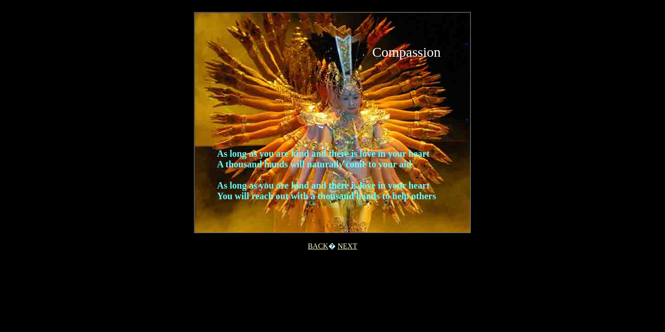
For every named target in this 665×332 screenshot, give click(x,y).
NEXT (347, 246)
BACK (318, 246)
